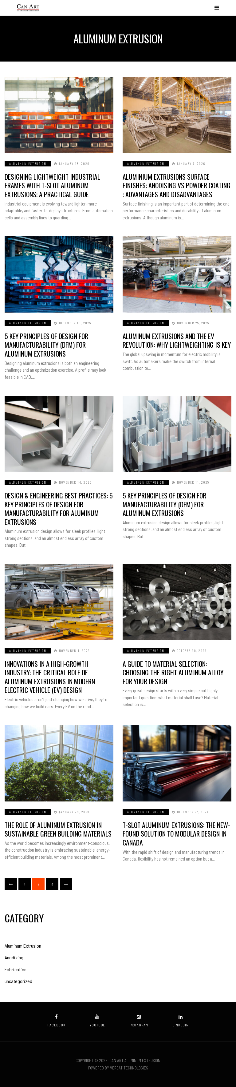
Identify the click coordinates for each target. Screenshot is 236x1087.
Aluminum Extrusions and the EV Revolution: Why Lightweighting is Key (177, 340)
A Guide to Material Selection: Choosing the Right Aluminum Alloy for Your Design (173, 672)
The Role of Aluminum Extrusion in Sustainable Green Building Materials (58, 829)
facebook (56, 1020)
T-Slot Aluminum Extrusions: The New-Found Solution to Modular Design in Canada (176, 833)
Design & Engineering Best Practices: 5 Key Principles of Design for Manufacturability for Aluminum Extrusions (59, 508)
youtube (97, 1020)
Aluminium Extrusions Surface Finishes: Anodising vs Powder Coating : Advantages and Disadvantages (176, 185)
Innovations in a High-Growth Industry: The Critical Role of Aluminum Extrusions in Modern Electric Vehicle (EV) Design (50, 677)
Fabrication (15, 969)
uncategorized (18, 981)
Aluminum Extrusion (27, 163)
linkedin (180, 1020)
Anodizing (14, 957)
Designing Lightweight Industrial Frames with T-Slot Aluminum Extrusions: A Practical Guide (52, 185)
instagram (138, 1020)
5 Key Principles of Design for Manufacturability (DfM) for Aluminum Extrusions (46, 344)
